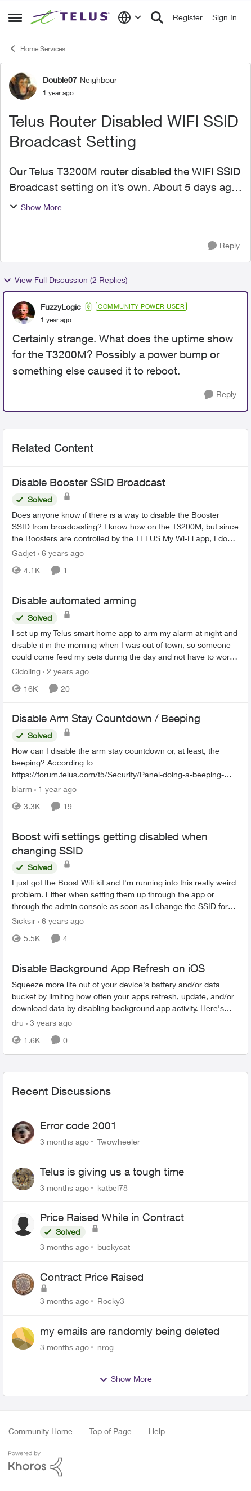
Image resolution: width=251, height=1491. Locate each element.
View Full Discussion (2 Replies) (65, 280)
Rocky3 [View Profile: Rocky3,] (110, 1301)
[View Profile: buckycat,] (23, 1224)
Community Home (40, 1431)
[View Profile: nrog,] (23, 1338)
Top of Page (110, 1431)
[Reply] (223, 245)
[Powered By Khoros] (125, 1464)
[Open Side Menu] (15, 17)
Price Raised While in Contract (112, 1217)
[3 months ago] (64, 1141)
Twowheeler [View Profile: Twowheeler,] (118, 1141)
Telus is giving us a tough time (112, 1171)
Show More (35, 207)
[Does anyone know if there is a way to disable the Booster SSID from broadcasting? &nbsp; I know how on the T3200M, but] (125, 526)
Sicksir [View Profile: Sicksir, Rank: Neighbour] (23, 920)
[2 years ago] (66, 670)
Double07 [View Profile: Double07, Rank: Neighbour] (60, 79)
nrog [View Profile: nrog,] (105, 1346)
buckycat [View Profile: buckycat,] (113, 1247)
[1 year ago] (55, 789)
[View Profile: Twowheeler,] (23, 1132)
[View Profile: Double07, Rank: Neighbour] (23, 86)
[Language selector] (129, 17)
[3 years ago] (49, 1023)
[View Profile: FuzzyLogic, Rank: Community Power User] (23, 312)
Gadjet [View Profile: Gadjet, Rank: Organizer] (23, 553)
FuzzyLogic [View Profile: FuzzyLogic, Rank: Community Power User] (61, 306)
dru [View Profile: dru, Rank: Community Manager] (18, 1022)
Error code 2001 (78, 1125)
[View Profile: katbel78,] (23, 1179)
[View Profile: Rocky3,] (23, 1284)
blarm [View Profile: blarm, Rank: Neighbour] (22, 789)
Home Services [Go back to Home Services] (36, 48)
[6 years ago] (61, 553)
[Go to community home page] (71, 17)
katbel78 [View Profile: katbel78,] (112, 1187)
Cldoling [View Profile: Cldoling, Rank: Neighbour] (26, 670)
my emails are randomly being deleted (129, 1331)
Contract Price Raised (92, 1277)
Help (157, 1431)
